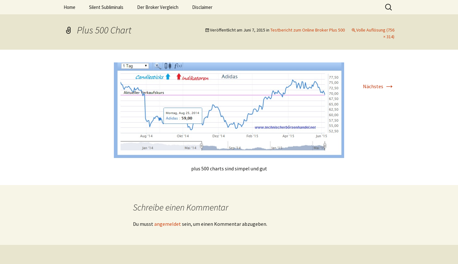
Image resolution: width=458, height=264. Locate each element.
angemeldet (167, 224)
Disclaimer (202, 7)
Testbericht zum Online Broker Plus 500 (307, 30)
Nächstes (378, 86)
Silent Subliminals (106, 7)
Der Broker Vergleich (157, 7)
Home (69, 7)
